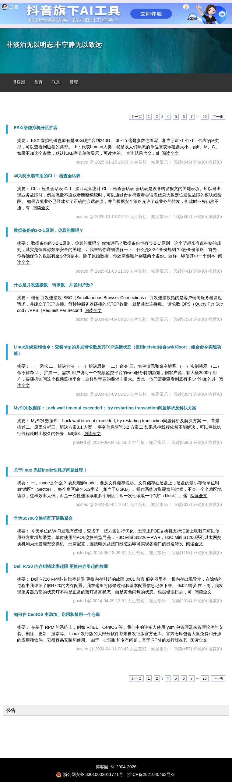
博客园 (18, 82)
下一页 (218, 117)
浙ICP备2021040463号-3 (151, 774)
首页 (38, 82)
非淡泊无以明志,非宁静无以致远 (54, 44)
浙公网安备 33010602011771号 (89, 774)
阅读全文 (170, 153)
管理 (73, 82)
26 (204, 117)
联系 (56, 82)
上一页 (136, 117)
